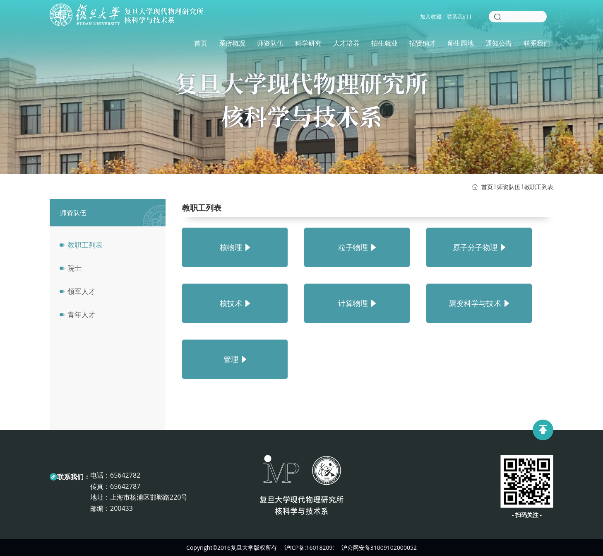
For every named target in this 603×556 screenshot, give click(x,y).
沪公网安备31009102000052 (379, 547)
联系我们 (457, 18)
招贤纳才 (420, 44)
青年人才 (81, 314)
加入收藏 (431, 18)
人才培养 (344, 44)
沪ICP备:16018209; (309, 547)
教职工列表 (538, 187)
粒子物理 (357, 247)
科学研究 (306, 44)
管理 (234, 359)
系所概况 (229, 44)
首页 (198, 44)
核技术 (235, 303)
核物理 (235, 247)
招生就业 (382, 44)
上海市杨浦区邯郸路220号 (148, 497)
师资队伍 (268, 44)
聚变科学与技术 (479, 303)
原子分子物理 (479, 247)
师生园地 (458, 44)
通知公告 (496, 44)
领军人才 (81, 291)
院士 (74, 268)
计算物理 (357, 303)
